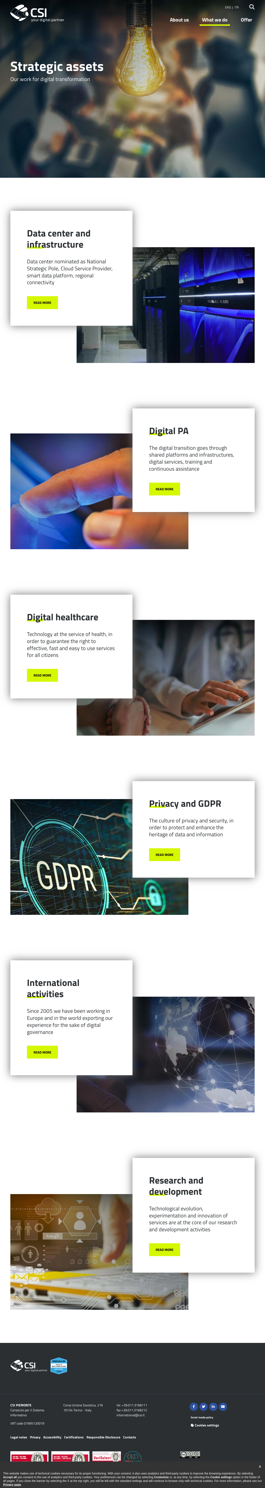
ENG (228, 7)
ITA (237, 7)
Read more (42, 302)
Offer (246, 19)
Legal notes (18, 1437)
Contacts (129, 1437)
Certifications (74, 1437)
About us (179, 19)
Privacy (35, 1437)
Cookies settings (205, 1425)
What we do (215, 19)
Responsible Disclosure (103, 1437)
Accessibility (52, 1437)
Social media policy (202, 1417)
